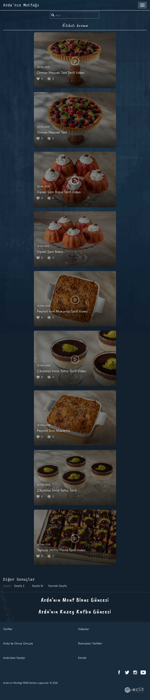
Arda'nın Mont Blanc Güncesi (75, 599)
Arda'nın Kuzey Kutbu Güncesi (75, 611)
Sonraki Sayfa (57, 586)
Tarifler (7, 629)
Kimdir (82, 658)
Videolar (83, 629)
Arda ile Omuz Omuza (18, 643)
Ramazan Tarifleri (90, 643)
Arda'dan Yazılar (14, 658)
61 (37, 586)
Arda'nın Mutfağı (21, 5)
